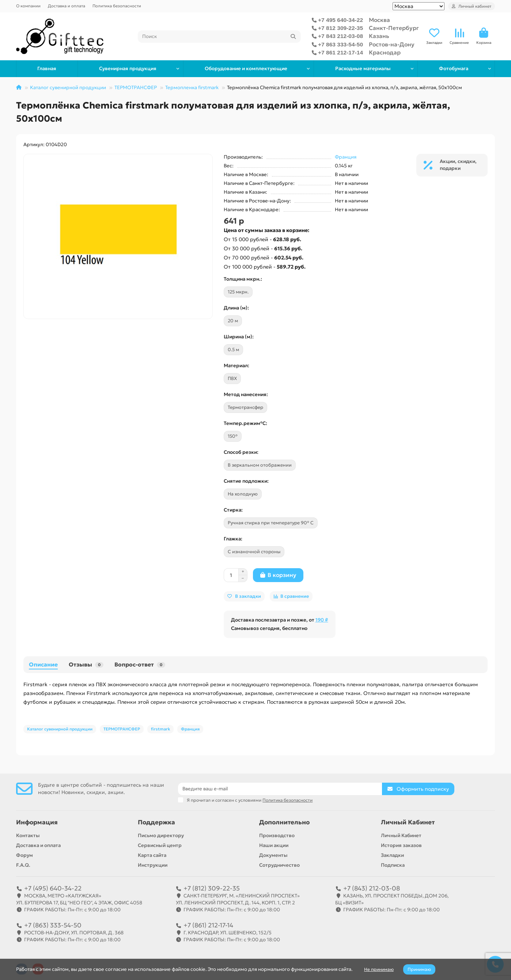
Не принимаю (379, 969)
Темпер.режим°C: (245, 423)
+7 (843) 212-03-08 (371, 888)
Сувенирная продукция (127, 68)
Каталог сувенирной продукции (68, 87)
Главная (46, 68)
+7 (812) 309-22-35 (211, 888)
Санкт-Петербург (394, 27)
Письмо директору (161, 835)
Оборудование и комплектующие (246, 68)
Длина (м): (236, 308)
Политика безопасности (116, 5)
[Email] (280, 789)
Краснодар (385, 52)
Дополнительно (284, 822)
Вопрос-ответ (139, 664)
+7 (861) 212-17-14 (208, 925)
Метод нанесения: (246, 394)
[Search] (219, 36)
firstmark (160, 729)
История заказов (401, 845)
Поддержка (156, 822)
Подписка (393, 865)
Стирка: (233, 510)
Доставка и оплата (66, 5)
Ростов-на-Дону (392, 44)
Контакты (28, 835)
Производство (277, 835)
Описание (43, 664)
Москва (379, 19)
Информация (37, 822)
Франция (345, 157)
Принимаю (419, 969)
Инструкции (152, 865)
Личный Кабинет (408, 822)
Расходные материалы (363, 68)
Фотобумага (453, 68)
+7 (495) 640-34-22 (53, 888)
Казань (379, 36)
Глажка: (233, 539)
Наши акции (273, 845)
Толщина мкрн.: (243, 279)
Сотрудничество (279, 865)
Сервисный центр (160, 845)
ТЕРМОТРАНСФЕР (135, 87)
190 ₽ (321, 620)
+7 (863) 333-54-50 (53, 925)
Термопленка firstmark (192, 87)
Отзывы (86, 664)
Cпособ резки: (241, 452)
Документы (273, 855)
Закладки (392, 855)
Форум (24, 855)
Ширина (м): (239, 337)
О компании (28, 5)
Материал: (236, 365)
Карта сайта (152, 855)
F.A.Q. (23, 865)
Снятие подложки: (246, 481)
